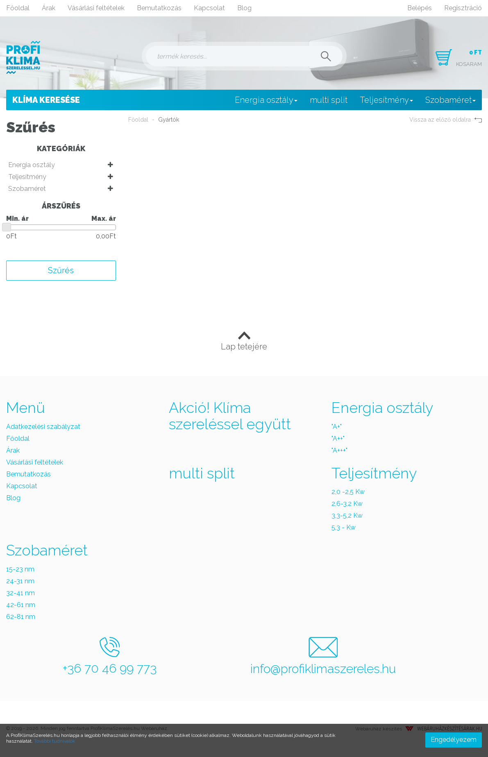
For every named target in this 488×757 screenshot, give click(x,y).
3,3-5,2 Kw (347, 515)
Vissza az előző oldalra (445, 119)
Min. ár (17, 218)
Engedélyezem (454, 739)
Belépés (419, 8)
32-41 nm (20, 593)
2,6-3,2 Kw (347, 504)
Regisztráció (463, 8)
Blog (244, 8)
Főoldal (18, 8)
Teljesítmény (386, 100)
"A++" (338, 438)
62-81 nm (20, 617)
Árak (48, 8)
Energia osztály (266, 100)
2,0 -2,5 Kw (348, 492)
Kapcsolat (209, 8)
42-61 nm (20, 605)
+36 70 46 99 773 (109, 656)
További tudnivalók (54, 741)
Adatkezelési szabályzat (43, 427)
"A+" (336, 427)
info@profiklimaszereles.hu (323, 656)
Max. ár (103, 218)
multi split (328, 100)
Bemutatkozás (159, 8)
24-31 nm (20, 581)
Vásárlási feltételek (96, 8)
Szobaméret (450, 100)
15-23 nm (20, 569)
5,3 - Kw (343, 527)
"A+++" (339, 450)
